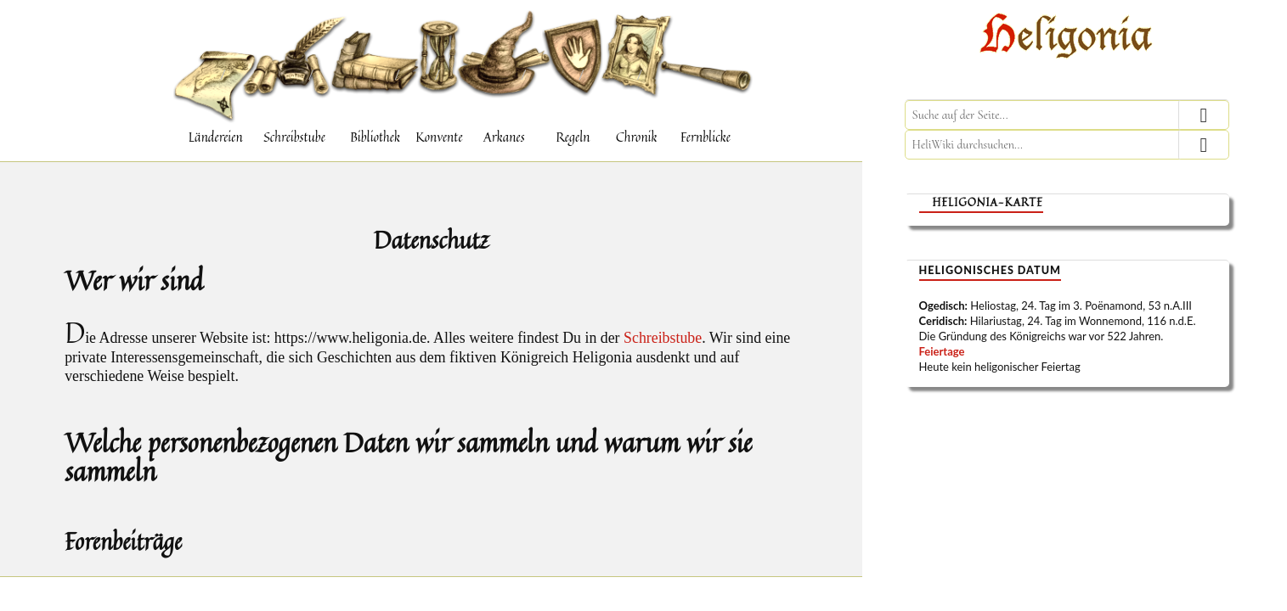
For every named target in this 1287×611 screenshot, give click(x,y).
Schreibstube (663, 339)
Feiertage (942, 351)
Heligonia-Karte (988, 202)
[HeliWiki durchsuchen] (1067, 145)
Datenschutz (431, 234)
